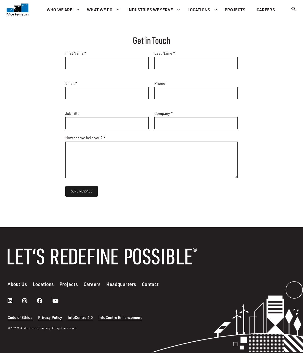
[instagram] (29, 300)
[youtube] (55, 300)
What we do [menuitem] (99, 9)
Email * (71, 83)
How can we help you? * (85, 137)
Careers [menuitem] (266, 9)
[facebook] (44, 300)
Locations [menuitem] (198, 9)
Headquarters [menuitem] (121, 284)
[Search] (293, 10)
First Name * (75, 53)
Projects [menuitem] (235, 9)
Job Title (72, 113)
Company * (163, 113)
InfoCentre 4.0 (80, 317)
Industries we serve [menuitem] (150, 9)
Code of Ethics (20, 317)
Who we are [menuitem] (59, 9)
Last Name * (164, 53)
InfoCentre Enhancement (120, 317)
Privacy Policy (50, 317)
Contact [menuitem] (150, 284)
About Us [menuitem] (17, 284)
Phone (159, 83)
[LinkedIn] (15, 300)
